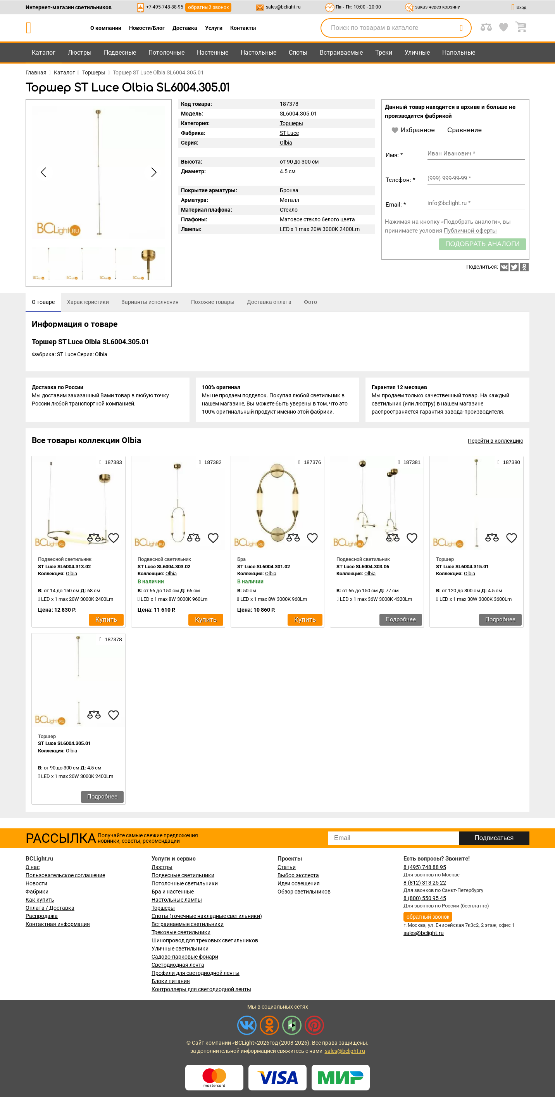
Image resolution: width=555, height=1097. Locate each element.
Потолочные (166, 52)
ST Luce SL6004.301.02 (263, 566)
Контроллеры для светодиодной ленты (201, 989)
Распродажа (42, 916)
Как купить (40, 900)
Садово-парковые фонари (185, 957)
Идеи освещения (299, 883)
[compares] (94, 538)
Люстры (79, 52)
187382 (210, 462)
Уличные (417, 52)
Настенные (212, 52)
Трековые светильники (181, 932)
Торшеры (291, 123)
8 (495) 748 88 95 (424, 867)
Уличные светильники (180, 948)
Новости (36, 883)
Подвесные (120, 52)
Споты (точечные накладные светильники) (207, 916)
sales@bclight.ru (283, 7)
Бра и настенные (173, 891)
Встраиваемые (341, 52)
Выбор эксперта (298, 875)
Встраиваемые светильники (188, 924)
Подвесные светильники (183, 875)
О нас (33, 867)
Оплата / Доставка (50, 908)
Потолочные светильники (185, 883)
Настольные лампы (177, 900)
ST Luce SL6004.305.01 (64, 744)
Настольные (258, 52)
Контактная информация (58, 924)
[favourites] (113, 538)
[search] (461, 28)
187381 (409, 462)
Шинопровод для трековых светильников (205, 940)
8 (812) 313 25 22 (424, 883)
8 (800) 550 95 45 (424, 898)
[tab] (43, 302)
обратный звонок (208, 7)
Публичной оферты (470, 230)
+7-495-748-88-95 (164, 7)
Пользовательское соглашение (65, 875)
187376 (309, 462)
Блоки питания (171, 981)
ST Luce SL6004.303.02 (164, 566)
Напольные (458, 52)
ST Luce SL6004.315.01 (462, 566)
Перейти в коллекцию (495, 441)
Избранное (413, 130)
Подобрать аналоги (482, 244)
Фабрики (37, 891)
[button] (152, 172)
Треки (383, 52)
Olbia (286, 143)
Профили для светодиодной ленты (196, 973)
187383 (110, 462)
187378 (110, 639)
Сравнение (464, 130)
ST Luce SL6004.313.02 (64, 566)
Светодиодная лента (178, 965)
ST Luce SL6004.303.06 (362, 566)
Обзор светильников (304, 891)
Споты (298, 52)
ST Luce (289, 133)
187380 (509, 462)
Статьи (287, 867)
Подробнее (401, 619)
